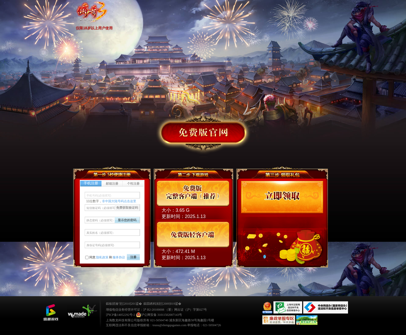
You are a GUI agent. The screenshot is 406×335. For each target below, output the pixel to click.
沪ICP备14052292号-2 (120, 315)
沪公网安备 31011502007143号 (159, 314)
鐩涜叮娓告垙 (50, 312)
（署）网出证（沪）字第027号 (186, 309)
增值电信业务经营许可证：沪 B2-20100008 (135, 309)
